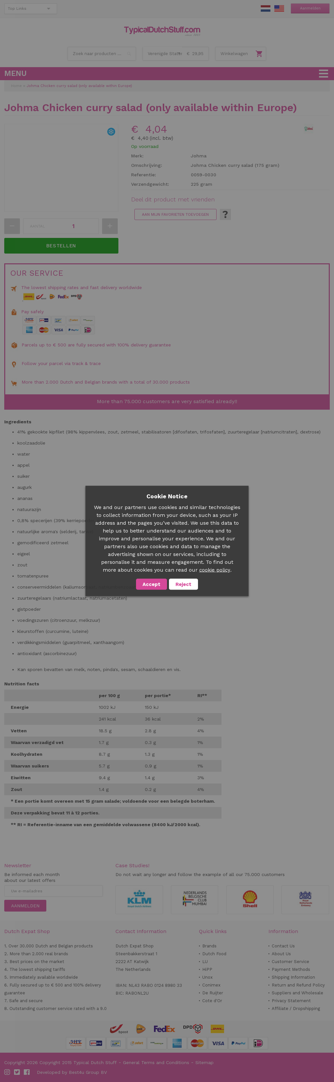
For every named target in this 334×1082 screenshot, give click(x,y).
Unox (207, 977)
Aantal (37, 226)
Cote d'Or (212, 1000)
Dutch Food (214, 953)
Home (16, 86)
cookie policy (214, 570)
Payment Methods (291, 969)
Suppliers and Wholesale (297, 992)
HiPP (207, 969)
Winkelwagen (234, 53)
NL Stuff (265, 8)
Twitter (17, 1072)
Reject (183, 584)
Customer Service (290, 961)
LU (205, 961)
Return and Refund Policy (298, 985)
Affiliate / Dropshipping (296, 1008)
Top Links (17, 8)
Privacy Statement (291, 1000)
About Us (281, 953)
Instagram (7, 1072)
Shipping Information (293, 977)
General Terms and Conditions (156, 1062)
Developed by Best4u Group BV (72, 1072)
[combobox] (102, 54)
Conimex (211, 985)
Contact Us (283, 945)
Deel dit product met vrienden (173, 199)
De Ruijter (212, 992)
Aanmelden (310, 8)
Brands (209, 945)
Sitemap (204, 1062)
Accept (151, 584)
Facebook (27, 1072)
